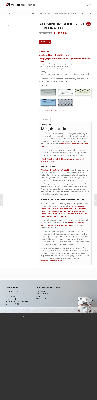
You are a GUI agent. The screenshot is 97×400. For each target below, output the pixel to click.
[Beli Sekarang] (45, 42)
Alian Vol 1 (52, 225)
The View (77, 223)
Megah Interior (54, 128)
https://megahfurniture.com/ (51, 261)
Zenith (70, 223)
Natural (68, 225)
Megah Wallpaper (47, 161)
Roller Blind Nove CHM (68, 209)
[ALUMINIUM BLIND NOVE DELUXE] (1, 200)
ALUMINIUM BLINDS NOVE (53, 110)
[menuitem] (85, 5)
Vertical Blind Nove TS (49, 214)
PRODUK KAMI (41, 299)
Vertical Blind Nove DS (49, 209)
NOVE (63, 110)
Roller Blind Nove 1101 (67, 214)
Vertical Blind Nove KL (58, 216)
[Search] (85, 5)
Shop (7, 13)
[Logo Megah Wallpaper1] (20, 5)
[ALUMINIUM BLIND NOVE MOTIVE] (95, 200)
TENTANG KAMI (41, 291)
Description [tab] (45, 119)
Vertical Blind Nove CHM (76, 211)
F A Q (38, 296)
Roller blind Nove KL (76, 206)
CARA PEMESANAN (42, 294)
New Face (60, 225)
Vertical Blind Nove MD (58, 211)
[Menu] (90, 5)
